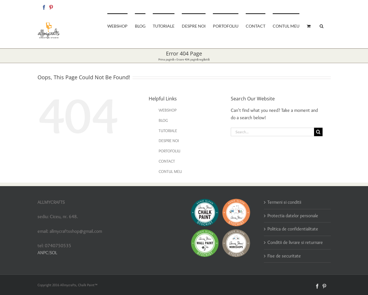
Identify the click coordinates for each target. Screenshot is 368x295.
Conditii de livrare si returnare (295, 242)
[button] (321, 25)
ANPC (43, 252)
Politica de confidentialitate (292, 229)
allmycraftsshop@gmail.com (311, 6)
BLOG (163, 120)
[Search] (318, 132)
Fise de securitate (284, 256)
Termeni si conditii (284, 202)
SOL (53, 252)
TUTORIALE (168, 130)
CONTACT (167, 161)
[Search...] (272, 132)
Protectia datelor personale (292, 215)
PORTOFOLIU (169, 151)
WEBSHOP (168, 110)
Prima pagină (166, 59)
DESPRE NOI (169, 140)
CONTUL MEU (170, 171)
